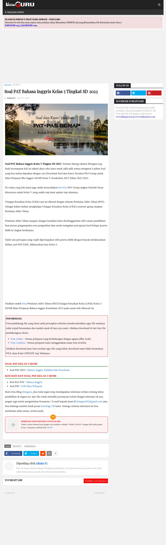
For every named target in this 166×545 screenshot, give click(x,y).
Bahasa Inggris (35, 370)
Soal (24, 303)
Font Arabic (17, 338)
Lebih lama (99, 493)
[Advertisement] (83, 59)
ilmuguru (27, 391)
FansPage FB (48, 406)
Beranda (7, 85)
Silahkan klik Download (56, 370)
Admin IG (41, 463)
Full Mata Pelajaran (32, 386)
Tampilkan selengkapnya (95, 480)
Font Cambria (18, 342)
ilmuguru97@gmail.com (89, 401)
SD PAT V (17, 85)
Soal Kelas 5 (30, 446)
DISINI (50, 427)
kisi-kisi (62, 187)
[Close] (161, 19)
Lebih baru (10, 493)
